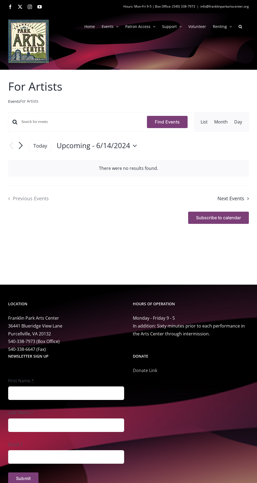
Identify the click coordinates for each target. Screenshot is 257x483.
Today (40, 145)
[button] (240, 26)
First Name (21, 381)
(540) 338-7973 (183, 6)
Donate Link (145, 370)
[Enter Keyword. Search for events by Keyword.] (80, 122)
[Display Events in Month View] (221, 122)
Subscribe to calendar (218, 217)
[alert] (128, 168)
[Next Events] (20, 145)
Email (15, 444)
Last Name (20, 412)
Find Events (167, 122)
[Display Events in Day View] (238, 122)
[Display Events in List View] (204, 122)
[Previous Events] (11, 146)
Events (14, 101)
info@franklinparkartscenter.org (224, 6)
